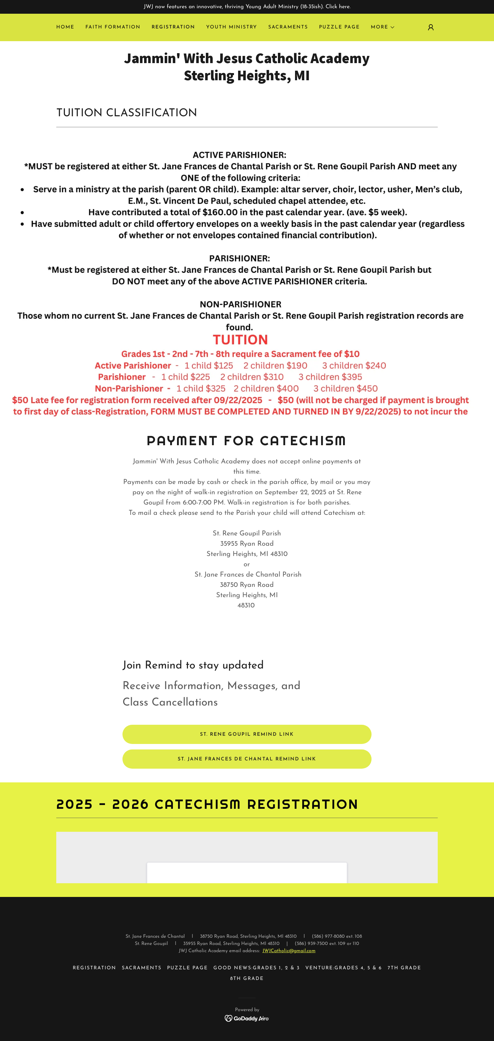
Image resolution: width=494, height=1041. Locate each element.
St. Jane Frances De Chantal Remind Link (247, 759)
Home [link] (65, 27)
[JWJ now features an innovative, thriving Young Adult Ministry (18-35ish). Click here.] (247, 7)
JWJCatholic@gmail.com (289, 951)
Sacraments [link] (288, 27)
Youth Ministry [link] (231, 27)
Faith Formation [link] (113, 27)
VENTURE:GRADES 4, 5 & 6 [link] (343, 968)
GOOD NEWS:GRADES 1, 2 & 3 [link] (256, 968)
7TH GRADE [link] (404, 968)
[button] (383, 27)
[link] (246, 79)
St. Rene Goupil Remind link (247, 734)
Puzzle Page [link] (339, 27)
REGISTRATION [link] (173, 27)
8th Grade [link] (247, 978)
